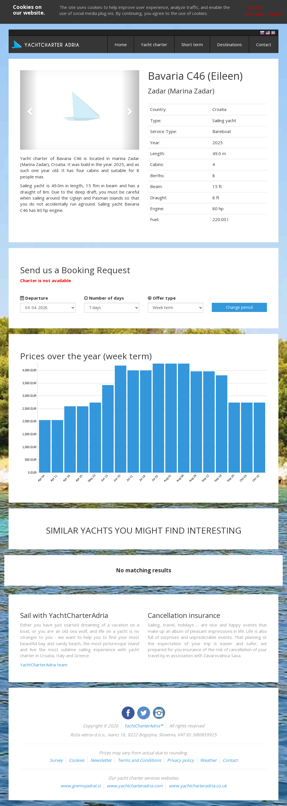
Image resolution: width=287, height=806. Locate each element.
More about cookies (263, 14)
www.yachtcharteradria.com (135, 786)
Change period (239, 307)
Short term (192, 44)
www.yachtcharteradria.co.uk (198, 786)
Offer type (162, 298)
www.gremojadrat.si (81, 786)
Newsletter (101, 760)
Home (121, 44)
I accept (253, 7)
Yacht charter (154, 44)
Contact (263, 44)
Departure (34, 298)
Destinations (229, 44)
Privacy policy (180, 760)
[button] (29, 110)
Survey (56, 760)
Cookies (76, 760)
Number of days (104, 298)
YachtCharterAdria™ (143, 726)
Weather (208, 760)
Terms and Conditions (139, 760)
